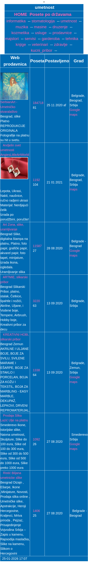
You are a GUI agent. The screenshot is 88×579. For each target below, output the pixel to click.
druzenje (59, 27)
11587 (36, 246)
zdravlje (60, 44)
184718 (36, 103)
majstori (12, 38)
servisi (30, 38)
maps (73, 189)
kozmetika (20, 33)
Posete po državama (50, 14)
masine (40, 27)
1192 (35, 180)
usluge (40, 33)
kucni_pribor (41, 50)
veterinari (39, 44)
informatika (16, 21)
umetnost (68, 21)
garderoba (50, 38)
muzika (22, 27)
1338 (35, 370)
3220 (35, 301)
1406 (35, 511)
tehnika (71, 38)
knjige (21, 44)
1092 (35, 439)
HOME (20, 14)
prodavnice (61, 33)
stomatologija (42, 21)
